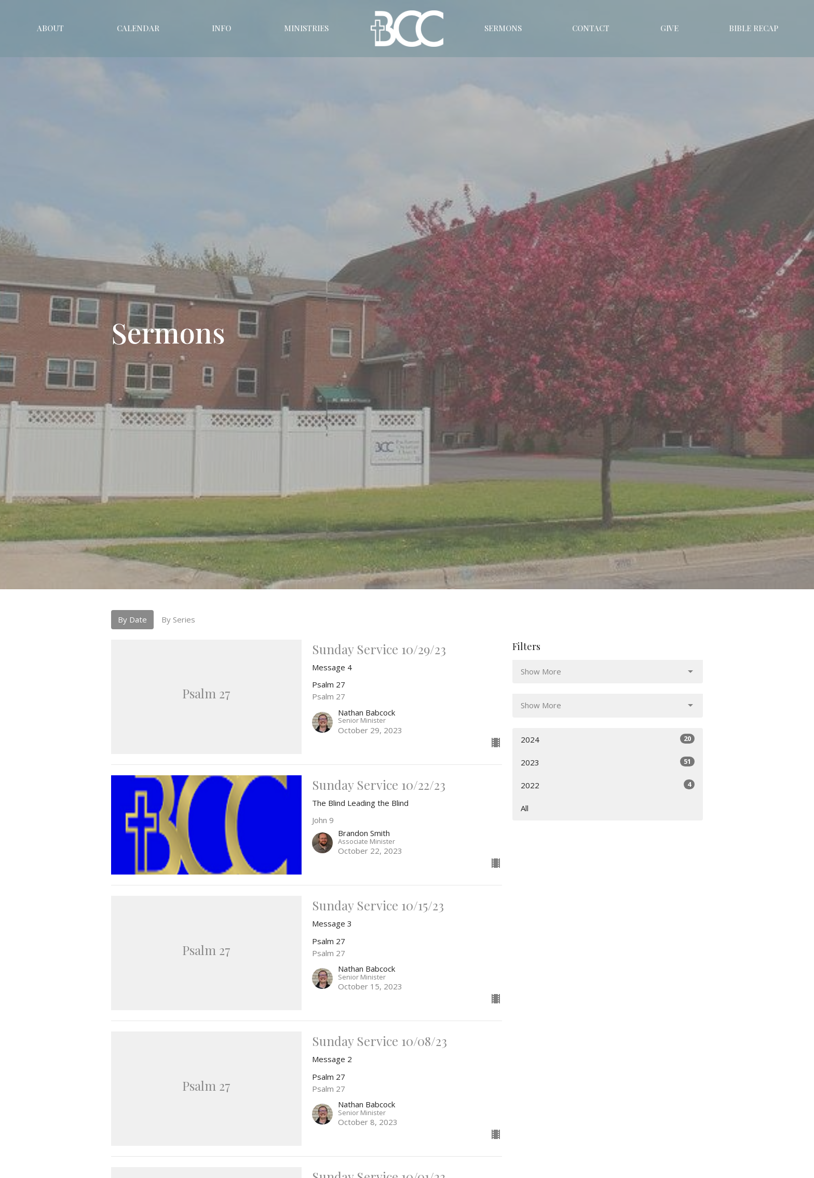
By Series (178, 619)
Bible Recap (753, 28)
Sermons (503, 28)
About (50, 28)
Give (669, 28)
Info (221, 28)
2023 (608, 762)
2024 (608, 739)
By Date (132, 619)
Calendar (138, 28)
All (524, 808)
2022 (608, 784)
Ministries (306, 28)
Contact (590, 28)
